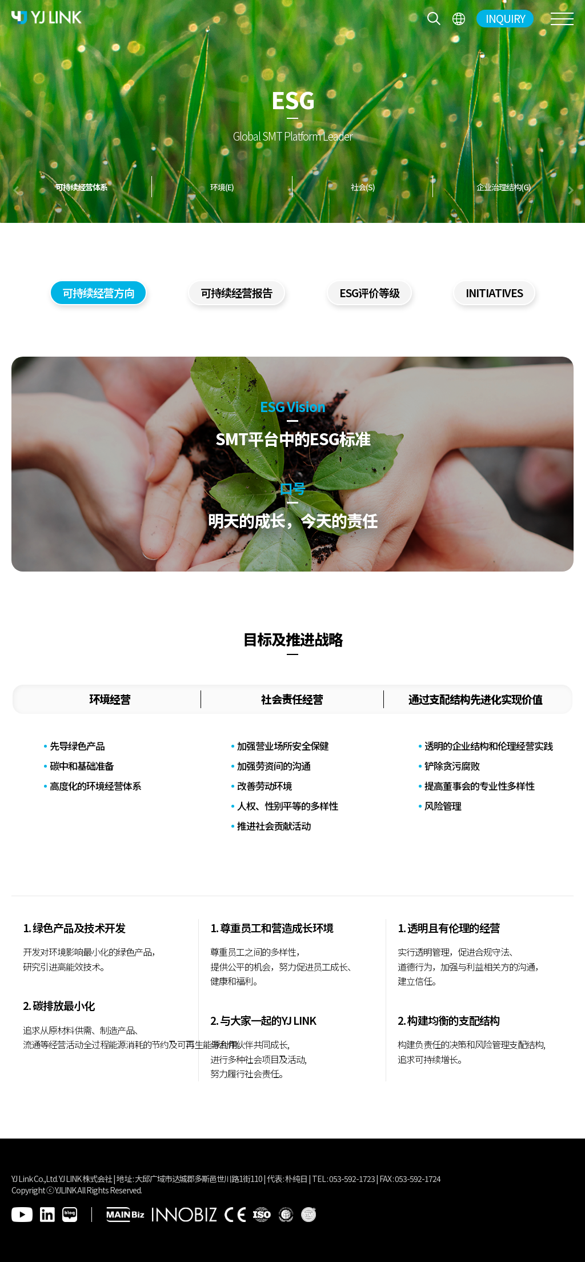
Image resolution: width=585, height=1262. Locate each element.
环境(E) (222, 187)
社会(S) (363, 187)
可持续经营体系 (81, 187)
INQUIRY (505, 18)
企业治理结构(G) (503, 187)
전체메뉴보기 (458, 18)
